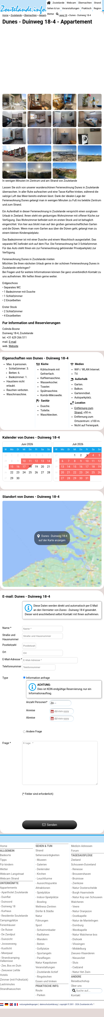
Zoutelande (58, 2)
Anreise (31, 710)
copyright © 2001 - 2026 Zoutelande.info (76, 1013)
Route (39, 999)
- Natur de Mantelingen (84, 929)
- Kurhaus (5, 919)
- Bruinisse (77, 887)
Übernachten (85, 2)
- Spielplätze (43, 901)
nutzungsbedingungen (29, 1013)
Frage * (6, 743)
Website (13, 346)
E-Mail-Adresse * (12, 659)
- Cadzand (77, 975)
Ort (4, 652)
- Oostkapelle (79, 924)
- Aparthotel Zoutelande (14, 900)
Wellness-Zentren (46, 915)
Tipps (3, 868)
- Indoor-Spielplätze (47, 905)
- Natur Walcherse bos (84, 943)
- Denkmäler (43, 877)
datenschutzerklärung (48, 1013)
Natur (39, 924)
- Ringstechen (44, 985)
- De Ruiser (6, 938)
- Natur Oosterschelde (84, 896)
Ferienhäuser (7, 933)
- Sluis (74, 971)
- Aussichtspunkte (46, 891)
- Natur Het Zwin (80, 980)
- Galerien (41, 873)
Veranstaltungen (70, 8)
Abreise (31, 717)
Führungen (42, 929)
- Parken (40, 1003)
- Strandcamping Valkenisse (10, 968)
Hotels (4, 983)
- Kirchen (41, 882)
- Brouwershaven (81, 882)
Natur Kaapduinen (46, 971)
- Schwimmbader (46, 938)
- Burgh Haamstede (82, 901)
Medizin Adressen (81, 854)
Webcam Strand (9, 887)
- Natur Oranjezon (81, 919)
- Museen (41, 868)
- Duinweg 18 (7, 914)
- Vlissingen (78, 952)
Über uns (76, 994)
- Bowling (41, 910)
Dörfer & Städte (45, 919)
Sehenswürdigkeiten (48, 863)
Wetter (50, 14)
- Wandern (41, 947)
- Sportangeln (43, 961)
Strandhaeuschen (10, 997)
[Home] (48, 3)
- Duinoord (6, 910)
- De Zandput (7, 942)
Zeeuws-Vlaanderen (83, 961)
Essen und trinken (46, 989)
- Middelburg (78, 957)
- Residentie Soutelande (14, 924)
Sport (39, 933)
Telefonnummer (11, 666)
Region (97, 8)
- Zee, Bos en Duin (10, 974)
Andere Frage (34, 731)
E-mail (12, 341)
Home (3, 854)
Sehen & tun (53, 8)
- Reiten (40, 952)
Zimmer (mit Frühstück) (14, 988)
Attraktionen (43, 896)
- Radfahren (42, 943)
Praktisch (86, 8)
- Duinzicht (6, 947)
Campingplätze (9, 928)
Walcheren (77, 910)
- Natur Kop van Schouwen (86, 905)
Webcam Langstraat (12, 882)
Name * (6, 628)
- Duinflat (5, 905)
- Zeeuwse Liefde (10, 978)
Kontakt (75, 1003)
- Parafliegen (43, 966)
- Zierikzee (77, 891)
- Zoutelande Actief (47, 980)
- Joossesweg (8, 952)
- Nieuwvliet (78, 966)
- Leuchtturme (44, 887)
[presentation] (50, 816)
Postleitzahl (9, 645)
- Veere (75, 915)
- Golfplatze (42, 957)
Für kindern (6, 873)
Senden (49, 833)
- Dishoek (76, 947)
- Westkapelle (79, 938)
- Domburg (77, 933)
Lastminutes (7, 992)
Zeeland (76, 868)
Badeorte (5, 863)
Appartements (8, 896)
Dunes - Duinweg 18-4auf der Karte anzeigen (52, 538)
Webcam (71, 2)
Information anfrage (38, 677)
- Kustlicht (6, 957)
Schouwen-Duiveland (83, 873)
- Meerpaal (6, 961)
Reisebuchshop (80, 989)
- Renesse (77, 877)
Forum (75, 859)
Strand (97, 2)
